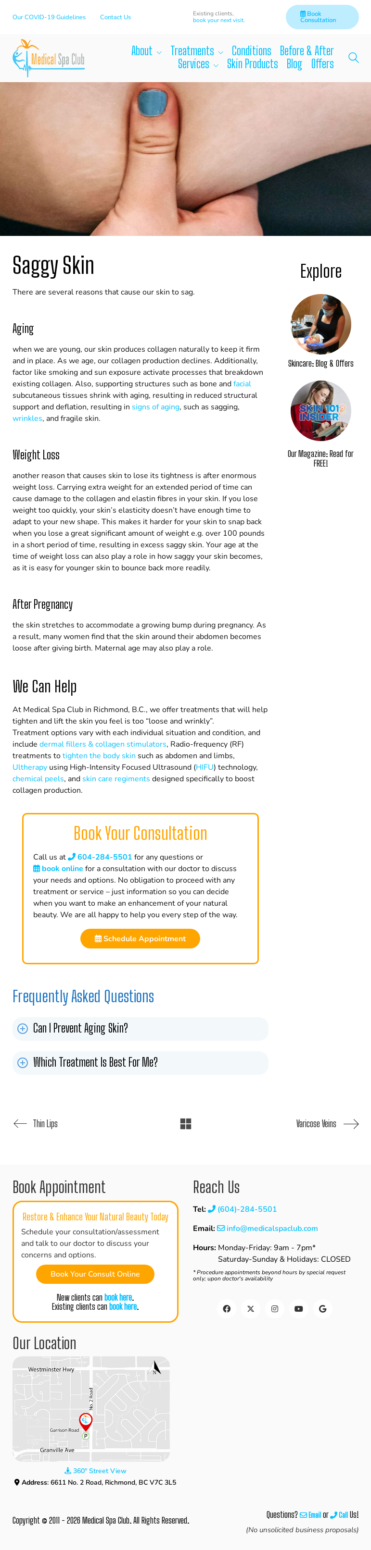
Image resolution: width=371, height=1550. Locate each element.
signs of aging (155, 407)
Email (310, 1515)
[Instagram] (274, 1308)
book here (118, 1298)
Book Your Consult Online (95, 1274)
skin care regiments (116, 779)
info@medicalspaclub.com (267, 1228)
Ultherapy (30, 767)
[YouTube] (298, 1308)
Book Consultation (318, 17)
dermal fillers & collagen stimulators (102, 744)
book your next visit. (219, 20)
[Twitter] (250, 1308)
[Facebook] (226, 1308)
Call (339, 1515)
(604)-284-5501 (242, 1209)
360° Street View (95, 1471)
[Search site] (353, 59)
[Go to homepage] (49, 58)
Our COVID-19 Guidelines (49, 17)
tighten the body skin (99, 755)
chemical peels (38, 779)
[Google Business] (323, 1308)
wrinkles (27, 418)
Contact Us (115, 17)
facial (242, 384)
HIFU (205, 767)
